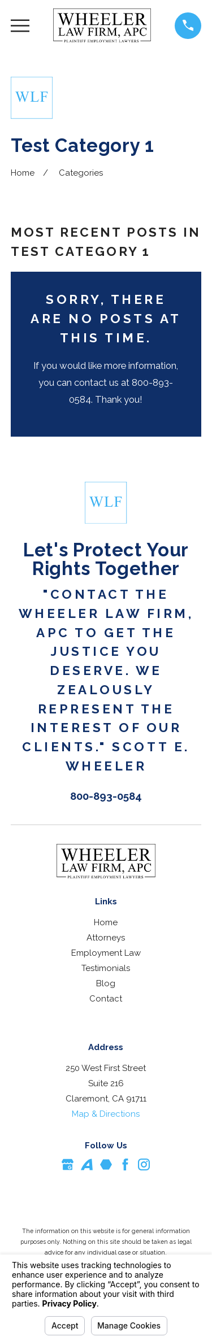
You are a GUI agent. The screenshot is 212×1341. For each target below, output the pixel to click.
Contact (105, 999)
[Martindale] (106, 1164)
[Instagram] (144, 1164)
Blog (105, 983)
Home (106, 922)
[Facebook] (125, 1164)
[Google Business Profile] (67, 1164)
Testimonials (105, 968)
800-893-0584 (106, 796)
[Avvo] (87, 1164)
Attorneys (105, 938)
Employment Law (106, 953)
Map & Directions (106, 1114)
